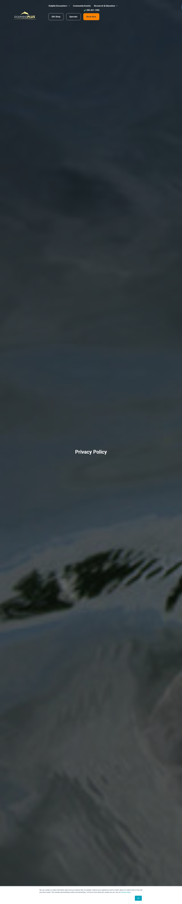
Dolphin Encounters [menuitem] (58, 6)
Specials (73, 16)
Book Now (91, 16)
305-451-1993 (91, 10)
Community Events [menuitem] (82, 6)
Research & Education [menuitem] (104, 6)
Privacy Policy (125, 892)
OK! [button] (138, 898)
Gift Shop (56, 16)
